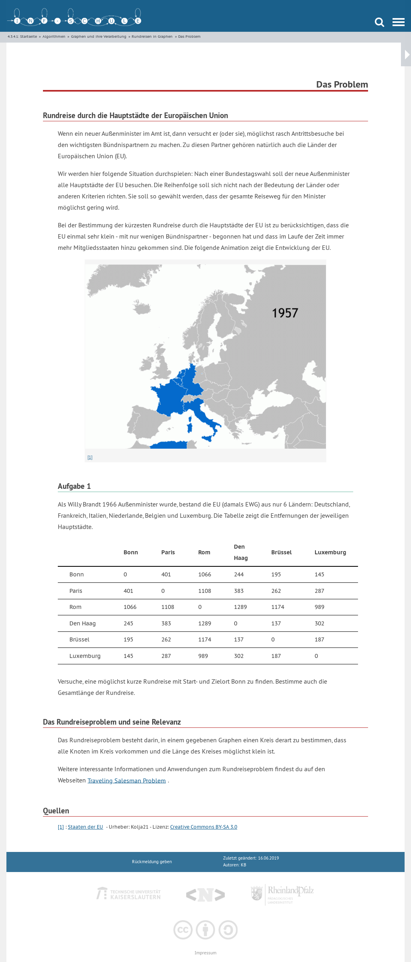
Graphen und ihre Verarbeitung (98, 36)
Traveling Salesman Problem (126, 780)
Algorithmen (54, 36)
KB (243, 865)
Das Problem (189, 36)
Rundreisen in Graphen (152, 36)
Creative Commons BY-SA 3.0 (203, 827)
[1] (89, 457)
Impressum (205, 953)
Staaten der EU (85, 827)
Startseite (28, 36)
